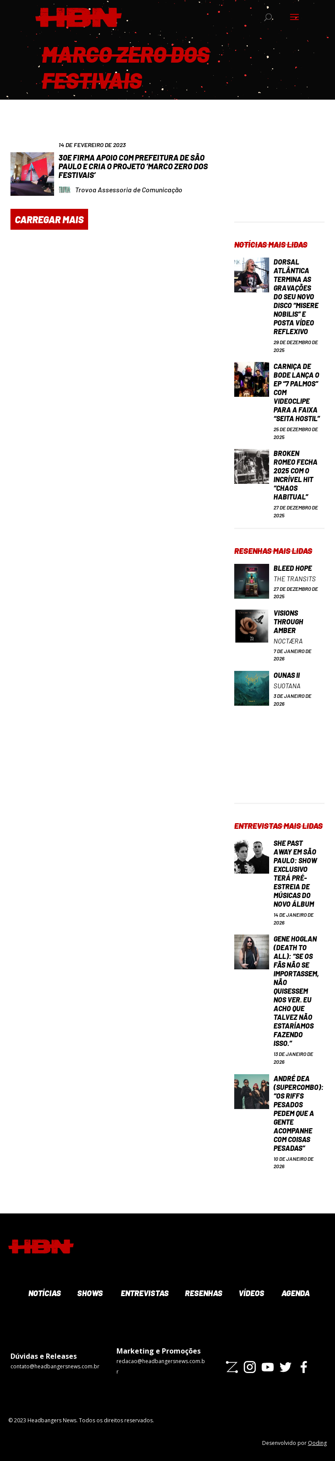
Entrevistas (144, 1293)
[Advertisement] (279, 177)
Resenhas (203, 1293)
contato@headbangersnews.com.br (54, 1366)
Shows (89, 1293)
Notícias (43, 1293)
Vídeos (251, 1293)
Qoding (317, 1443)
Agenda (294, 1293)
